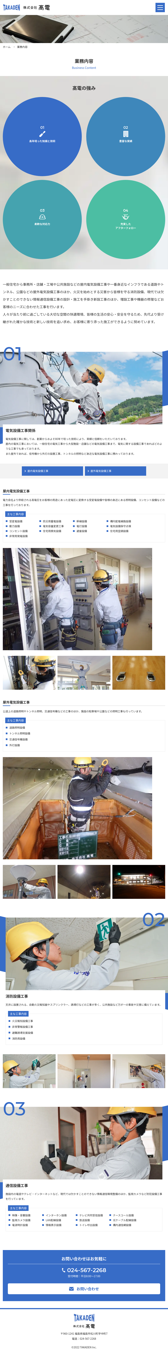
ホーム (7, 47)
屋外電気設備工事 (101, 471)
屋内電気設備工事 (37, 471)
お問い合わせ (88, 1288)
